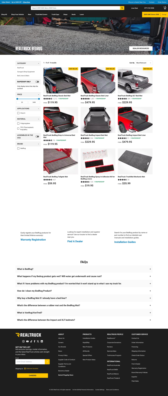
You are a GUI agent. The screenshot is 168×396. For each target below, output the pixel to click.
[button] (84, 269)
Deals (74, 14)
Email (17, 358)
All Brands (86, 351)
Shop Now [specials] (26, 2)
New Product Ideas (89, 359)
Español (134, 377)
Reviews (110, 347)
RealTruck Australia (113, 365)
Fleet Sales (135, 381)
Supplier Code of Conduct (66, 359)
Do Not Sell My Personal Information (83, 389)
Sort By (132, 63)
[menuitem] (4, 14)
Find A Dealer (75, 241)
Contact (151, 2)
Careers (60, 342)
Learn (82, 14)
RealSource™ (111, 338)
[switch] (28, 81)
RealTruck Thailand (113, 378)
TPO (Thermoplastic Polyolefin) (27, 128)
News (60, 351)
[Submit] (47, 361)
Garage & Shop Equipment (26, 72)
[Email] (30, 361)
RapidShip (86, 342)
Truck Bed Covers (41, 14)
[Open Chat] (133, 8)
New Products (87, 347)
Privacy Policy (63, 355)
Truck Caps (55, 14)
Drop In (22, 113)
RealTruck (20, 68)
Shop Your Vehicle (17, 14)
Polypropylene (25, 123)
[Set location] (31, 369)
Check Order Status (138, 355)
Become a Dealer (63, 371)
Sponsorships (111, 351)
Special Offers (87, 355)
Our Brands (62, 347)
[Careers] (32, 375)
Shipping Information (139, 351)
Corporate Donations (114, 342)
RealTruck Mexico (113, 374)
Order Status (162, 2)
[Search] (77, 8)
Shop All (4, 14)
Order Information (138, 342)
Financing (135, 347)
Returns (134, 359)
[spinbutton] (22, 102)
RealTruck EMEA (112, 369)
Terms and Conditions (112, 389)
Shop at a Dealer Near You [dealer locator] (137, 2)
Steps (65, 14)
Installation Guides (125, 242)
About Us (61, 338)
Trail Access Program (114, 355)
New (29, 14)
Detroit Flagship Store (65, 375)
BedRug (23, 148)
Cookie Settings (99, 389)
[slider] (17, 99)
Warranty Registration (33, 239)
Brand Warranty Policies (140, 372)
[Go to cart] (164, 8)
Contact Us (135, 338)
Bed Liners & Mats (23, 76)
